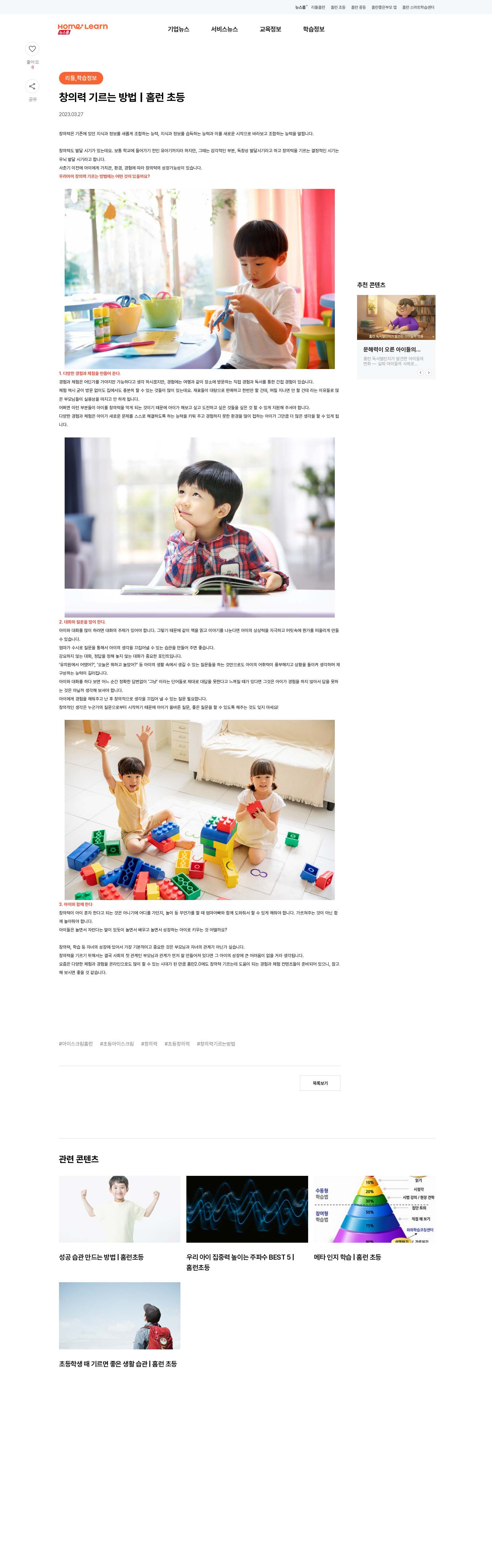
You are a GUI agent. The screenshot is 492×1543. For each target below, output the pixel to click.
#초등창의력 (178, 1044)
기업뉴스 (178, 29)
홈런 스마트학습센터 (418, 7)
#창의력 (150, 1044)
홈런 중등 (358, 7)
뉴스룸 (300, 7)
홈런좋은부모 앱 (384, 7)
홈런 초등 (338, 7)
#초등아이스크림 (117, 1044)
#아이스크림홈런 (76, 1044)
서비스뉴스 (224, 29)
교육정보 (270, 29)
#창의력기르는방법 (216, 1044)
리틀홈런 (318, 7)
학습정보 (313, 29)
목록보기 (320, 1083)
